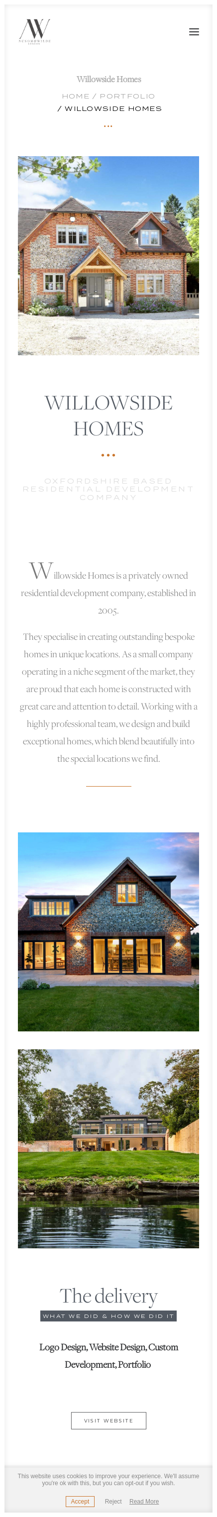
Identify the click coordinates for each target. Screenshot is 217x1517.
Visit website (108, 1421)
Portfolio (127, 96)
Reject (113, 1501)
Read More (144, 1501)
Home (76, 96)
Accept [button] (80, 1501)
